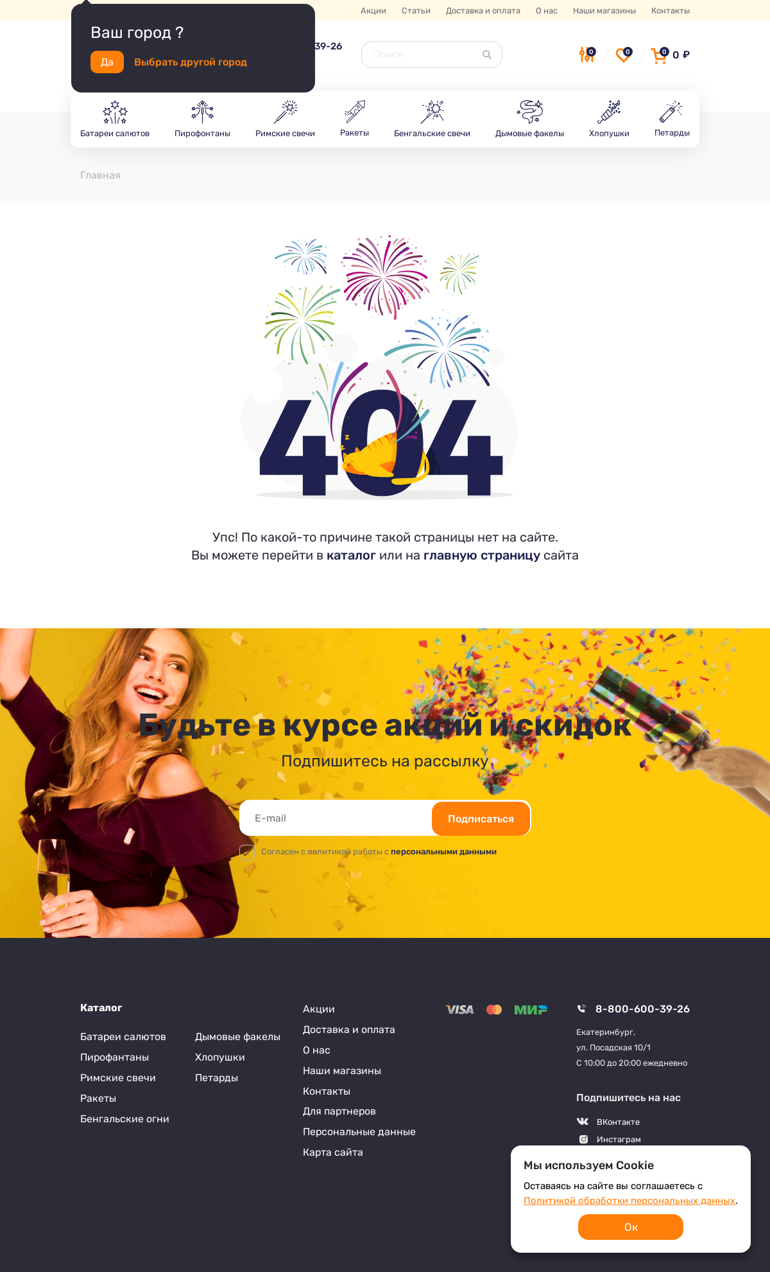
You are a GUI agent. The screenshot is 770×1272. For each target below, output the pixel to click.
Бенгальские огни (124, 1119)
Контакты (670, 10)
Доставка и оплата (483, 10)
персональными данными (444, 851)
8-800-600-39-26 (642, 1009)
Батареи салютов (123, 1036)
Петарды (217, 1078)
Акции (373, 10)
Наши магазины (604, 10)
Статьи (416, 10)
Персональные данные (359, 1132)
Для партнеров (340, 1112)
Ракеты (98, 1098)
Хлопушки (220, 1057)
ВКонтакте (618, 1122)
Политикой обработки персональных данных (629, 1200)
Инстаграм (619, 1139)
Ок (631, 1227)
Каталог (101, 1008)
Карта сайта (333, 1153)
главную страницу (482, 555)
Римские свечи (118, 1078)
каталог (351, 555)
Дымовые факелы (237, 1036)
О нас (547, 10)
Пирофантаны (115, 1057)
